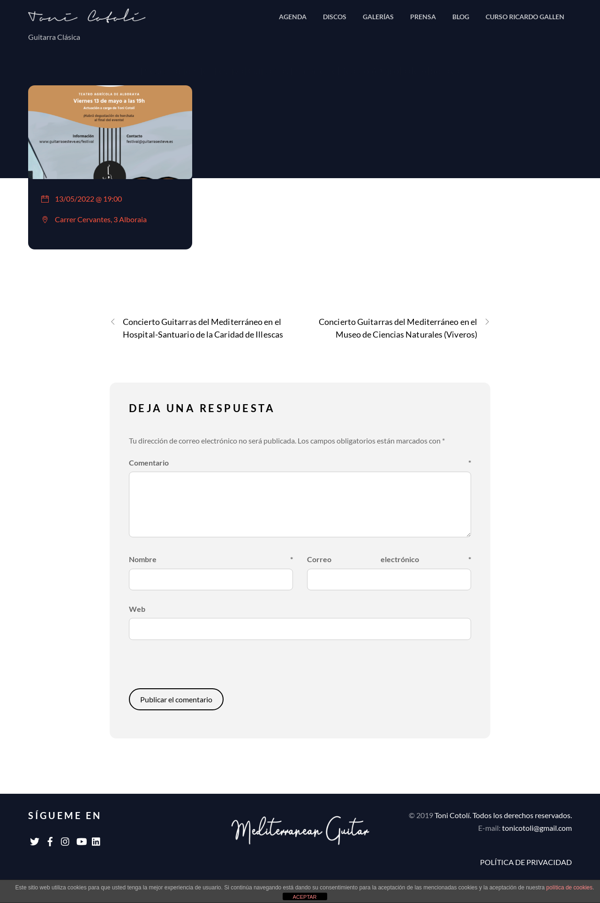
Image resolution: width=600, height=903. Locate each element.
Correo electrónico (389, 559)
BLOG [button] (460, 17)
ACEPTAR (304, 897)
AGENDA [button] (293, 17)
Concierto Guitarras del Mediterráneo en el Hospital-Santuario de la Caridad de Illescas (196, 327)
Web (137, 608)
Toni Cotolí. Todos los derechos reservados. (503, 815)
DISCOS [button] (334, 17)
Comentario (300, 462)
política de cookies (569, 887)
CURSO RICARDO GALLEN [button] (525, 17)
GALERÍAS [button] (378, 17)
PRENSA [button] (423, 17)
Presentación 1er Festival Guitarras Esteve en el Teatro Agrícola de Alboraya (299, 70)
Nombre (211, 559)
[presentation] (193, 668)
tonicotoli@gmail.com (537, 827)
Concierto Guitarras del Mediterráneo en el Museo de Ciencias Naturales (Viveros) (404, 327)
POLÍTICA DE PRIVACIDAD (526, 862)
